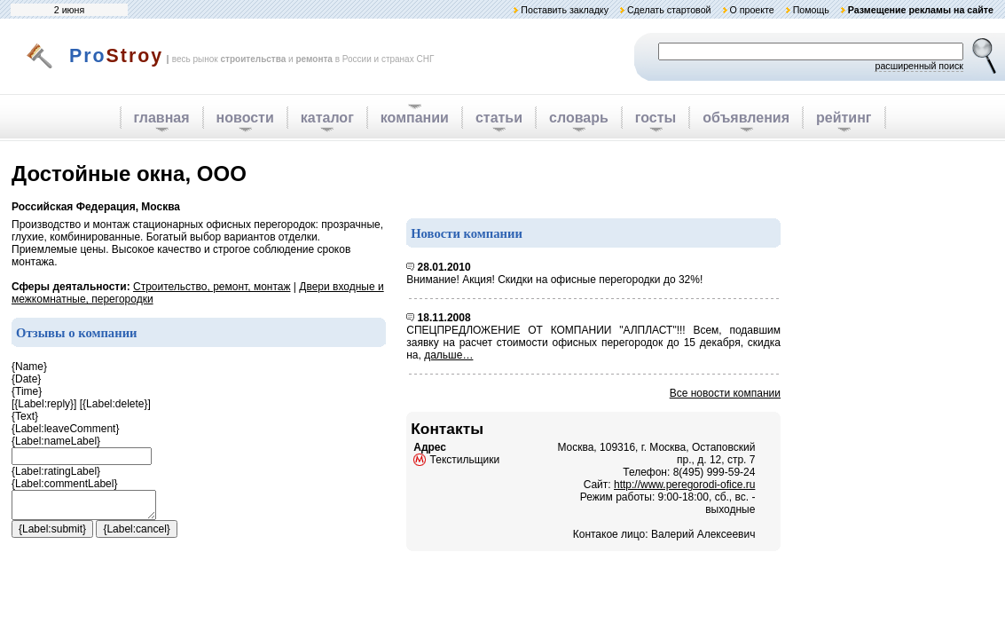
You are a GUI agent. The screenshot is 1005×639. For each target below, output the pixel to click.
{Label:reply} (44, 404)
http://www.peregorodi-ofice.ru (684, 484)
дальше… (448, 355)
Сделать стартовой (669, 9)
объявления (746, 117)
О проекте (751, 9)
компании (415, 117)
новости (245, 117)
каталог (327, 117)
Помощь (811, 9)
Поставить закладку (564, 9)
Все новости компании (725, 393)
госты (655, 117)
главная (162, 117)
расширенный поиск (919, 65)
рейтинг (844, 117)
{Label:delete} (114, 404)
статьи (498, 117)
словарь (578, 117)
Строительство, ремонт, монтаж (212, 286)
